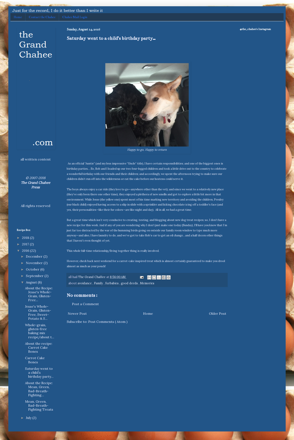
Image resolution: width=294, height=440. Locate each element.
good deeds (130, 283)
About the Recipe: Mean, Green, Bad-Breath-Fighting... (39, 389)
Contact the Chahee (42, 17)
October (33, 269)
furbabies (112, 283)
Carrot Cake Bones (35, 360)
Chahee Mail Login (74, 17)
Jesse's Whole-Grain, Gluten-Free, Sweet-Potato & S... (38, 312)
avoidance (85, 283)
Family (99, 283)
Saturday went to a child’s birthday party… (39, 372)
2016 (26, 250)
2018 (26, 238)
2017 (26, 244)
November (35, 263)
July (29, 418)
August (32, 282)
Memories (147, 283)
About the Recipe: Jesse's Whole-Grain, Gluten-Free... (39, 294)
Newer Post (77, 313)
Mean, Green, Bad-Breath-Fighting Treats (39, 405)
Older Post (217, 313)
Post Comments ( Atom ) (107, 322)
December (34, 256)
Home (18, 17)
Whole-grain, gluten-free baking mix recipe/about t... (39, 331)
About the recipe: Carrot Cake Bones (38, 347)
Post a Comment (85, 304)
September (35, 276)
